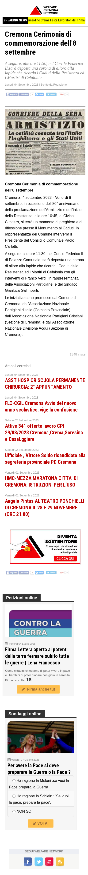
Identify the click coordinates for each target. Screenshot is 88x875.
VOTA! (41, 823)
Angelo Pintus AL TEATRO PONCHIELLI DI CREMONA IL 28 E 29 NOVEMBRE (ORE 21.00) (44, 507)
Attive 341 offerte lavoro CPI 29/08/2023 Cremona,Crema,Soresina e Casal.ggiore (44, 432)
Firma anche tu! (38, 689)
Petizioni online (21, 597)
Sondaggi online (24, 713)
